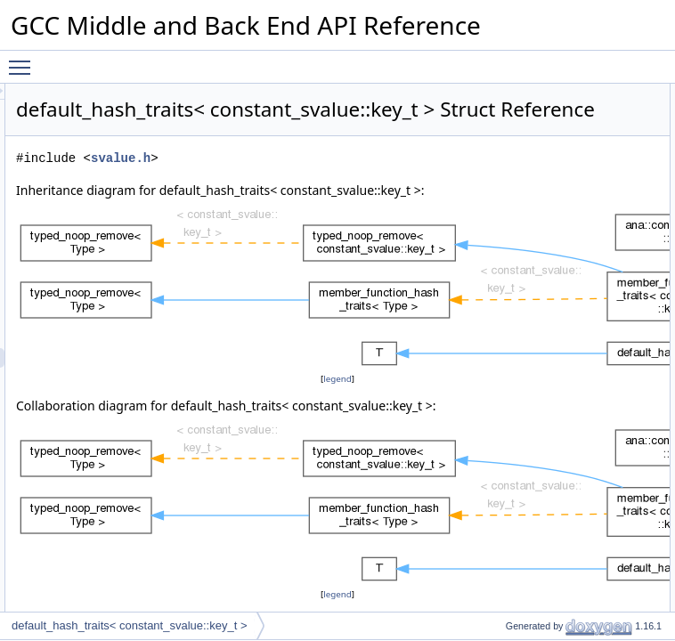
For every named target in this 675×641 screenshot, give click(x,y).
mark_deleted (523, 211)
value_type (516, 113)
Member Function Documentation (555, 602)
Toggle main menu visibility (24, 60)
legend (340, 468)
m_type (508, 465)
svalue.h (343, 207)
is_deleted (515, 250)
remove (508, 426)
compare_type (524, 132)
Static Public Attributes (529, 505)
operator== (517, 191)
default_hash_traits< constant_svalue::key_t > (130, 625)
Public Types (506, 93)
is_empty (512, 270)
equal (503, 328)
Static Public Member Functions (551, 289)
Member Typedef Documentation (553, 544)
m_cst (505, 485)
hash (502, 172)
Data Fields (503, 446)
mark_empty (520, 230)
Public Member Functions (536, 152)
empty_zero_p (524, 524)
